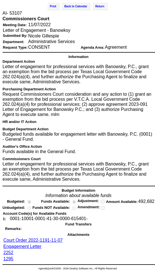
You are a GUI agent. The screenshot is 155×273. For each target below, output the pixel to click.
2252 (8, 252)
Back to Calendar (75, 6)
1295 (8, 258)
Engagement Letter (22, 246)
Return (99, 6)
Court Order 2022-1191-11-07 (33, 240)
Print (53, 6)
